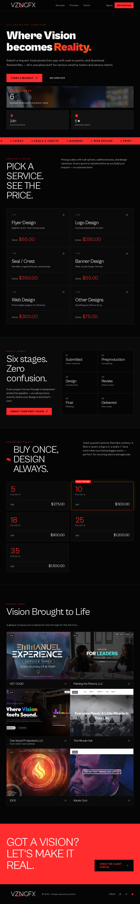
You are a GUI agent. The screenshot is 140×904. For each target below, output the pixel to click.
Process (74, 5)
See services (57, 78)
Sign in (109, 5)
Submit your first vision (29, 411)
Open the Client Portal (114, 866)
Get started (124, 5)
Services (60, 5)
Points (87, 5)
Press (112, 894)
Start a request (24, 78)
